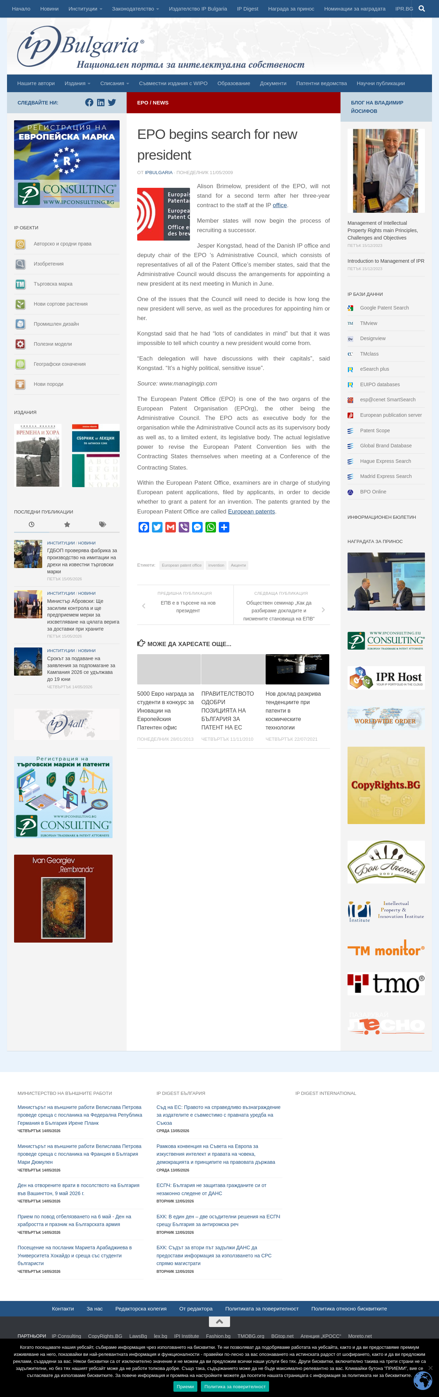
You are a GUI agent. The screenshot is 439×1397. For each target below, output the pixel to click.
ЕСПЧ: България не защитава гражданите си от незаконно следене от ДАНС (212, 1189)
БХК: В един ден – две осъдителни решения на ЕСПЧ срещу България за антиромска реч (218, 1220)
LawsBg (138, 1336)
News (160, 103)
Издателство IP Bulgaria (198, 9)
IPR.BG (404, 9)
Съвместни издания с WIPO (173, 83)
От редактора (196, 1309)
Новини (49, 9)
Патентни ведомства (321, 83)
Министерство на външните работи (65, 1093)
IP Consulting (66, 1336)
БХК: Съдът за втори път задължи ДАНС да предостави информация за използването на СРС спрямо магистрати (214, 1255)
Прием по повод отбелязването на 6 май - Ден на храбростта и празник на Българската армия (74, 1220)
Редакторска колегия (141, 1309)
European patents (251, 511)
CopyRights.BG (105, 1336)
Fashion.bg (218, 1336)
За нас (95, 1309)
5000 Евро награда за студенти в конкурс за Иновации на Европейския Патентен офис (165, 711)
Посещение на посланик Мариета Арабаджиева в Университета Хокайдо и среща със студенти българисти (75, 1255)
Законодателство (133, 9)
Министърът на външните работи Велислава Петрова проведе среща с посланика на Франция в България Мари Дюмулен (79, 1154)
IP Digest (248, 9)
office (280, 205)
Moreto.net (360, 1336)
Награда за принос (291, 9)
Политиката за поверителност (262, 1309)
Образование (233, 83)
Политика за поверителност (235, 1386)
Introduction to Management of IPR (386, 261)
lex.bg (160, 1336)
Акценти (238, 565)
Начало (21, 9)
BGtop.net (282, 1336)
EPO (142, 103)
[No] (430, 1367)
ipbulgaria (158, 172)
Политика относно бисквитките (349, 1309)
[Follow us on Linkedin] (100, 102)
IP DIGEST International (325, 1093)
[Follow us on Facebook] (89, 102)
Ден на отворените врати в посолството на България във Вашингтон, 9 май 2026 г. (78, 1189)
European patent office (182, 565)
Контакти (63, 1309)
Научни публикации (381, 83)
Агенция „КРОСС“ (321, 1336)
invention (216, 565)
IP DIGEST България (181, 1093)
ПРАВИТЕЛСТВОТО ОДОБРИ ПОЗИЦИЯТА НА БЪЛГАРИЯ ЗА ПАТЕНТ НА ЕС (227, 711)
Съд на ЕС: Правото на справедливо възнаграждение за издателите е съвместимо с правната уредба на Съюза (219, 1115)
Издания (75, 83)
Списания (112, 83)
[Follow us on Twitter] (112, 102)
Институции (83, 9)
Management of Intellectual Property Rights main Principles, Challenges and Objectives (383, 230)
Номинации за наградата (355, 9)
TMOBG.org (250, 1336)
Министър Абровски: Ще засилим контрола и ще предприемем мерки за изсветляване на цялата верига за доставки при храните (83, 615)
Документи (273, 83)
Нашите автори (36, 83)
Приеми (185, 1386)
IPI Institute (186, 1336)
